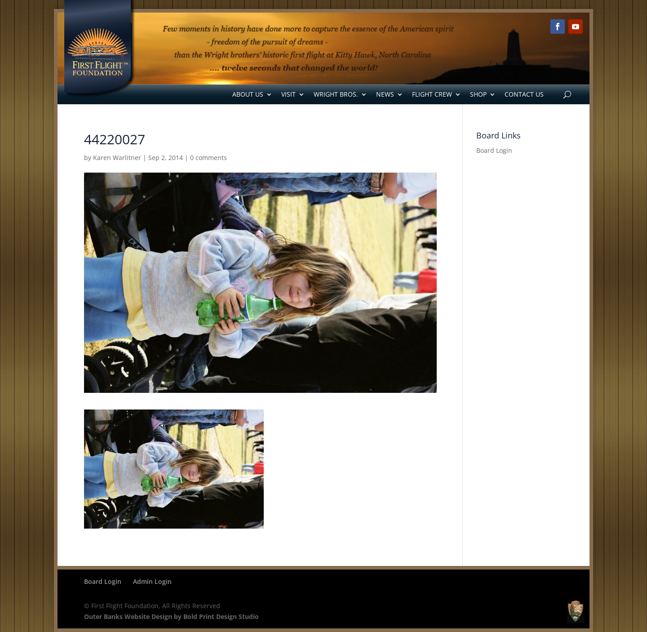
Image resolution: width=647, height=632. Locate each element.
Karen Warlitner (117, 157)
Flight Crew (432, 94)
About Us (247, 94)
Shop (478, 94)
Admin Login (152, 581)
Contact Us (524, 94)
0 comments (208, 157)
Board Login (494, 150)
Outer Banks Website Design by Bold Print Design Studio (171, 616)
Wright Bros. (336, 94)
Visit (288, 94)
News (385, 94)
